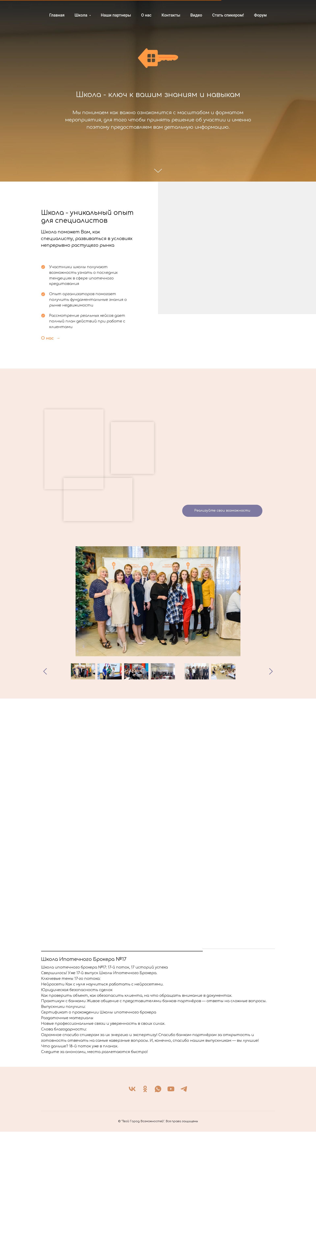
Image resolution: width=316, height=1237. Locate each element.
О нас (146, 15)
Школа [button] (81, 15)
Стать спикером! (228, 15)
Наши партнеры (116, 15)
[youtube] (171, 1194)
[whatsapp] (158, 1194)
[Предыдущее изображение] (45, 671)
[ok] (145, 1194)
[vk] (132, 1194)
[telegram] (184, 1194)
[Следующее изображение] (271, 671)
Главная (56, 15)
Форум (260, 15)
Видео (196, 15)
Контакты (171, 15)
